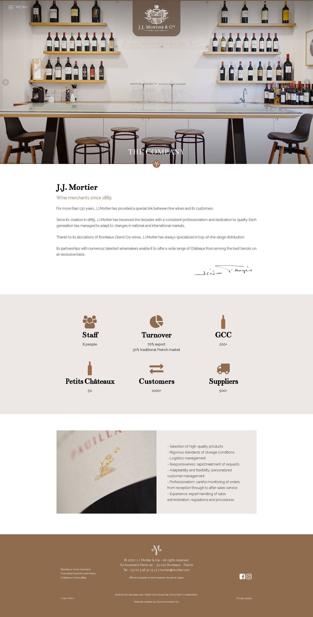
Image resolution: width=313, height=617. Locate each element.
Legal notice (67, 598)
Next (307, 82)
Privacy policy (244, 598)
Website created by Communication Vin (156, 601)
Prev (5, 82)
